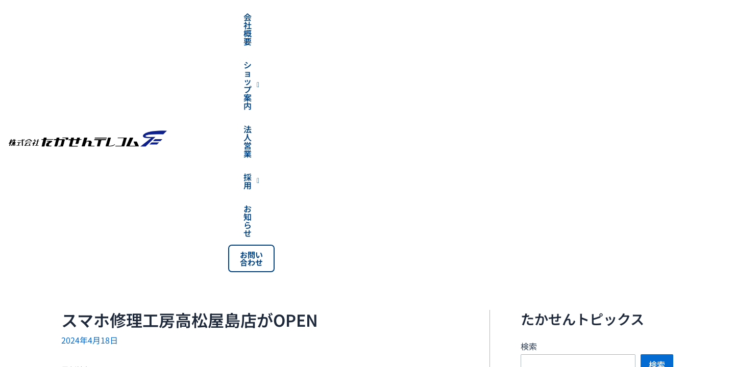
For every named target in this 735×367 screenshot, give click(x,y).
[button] (439, 17)
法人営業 (515, 17)
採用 (574, 17)
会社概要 (364, 17)
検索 (529, 102)
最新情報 (77, 126)
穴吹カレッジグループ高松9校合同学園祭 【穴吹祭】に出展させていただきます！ (626, 251)
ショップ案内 (439, 17)
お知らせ (633, 17)
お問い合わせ (697, 17)
